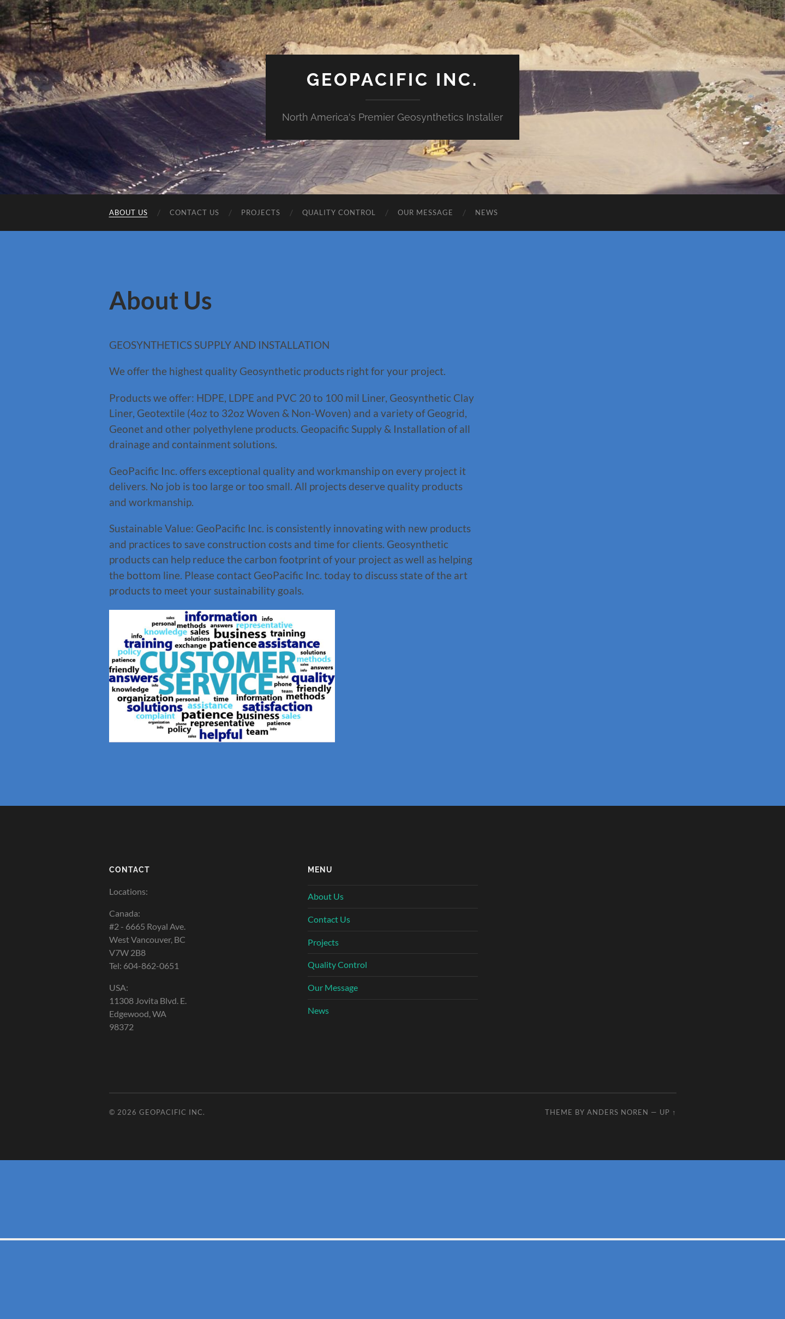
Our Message (425, 212)
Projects (260, 212)
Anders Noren (618, 1112)
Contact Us (194, 212)
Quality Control (339, 212)
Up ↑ (668, 1112)
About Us (128, 212)
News (486, 212)
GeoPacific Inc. (392, 79)
